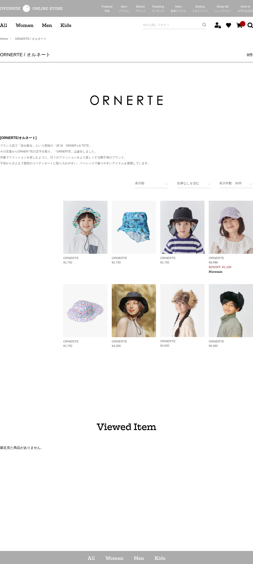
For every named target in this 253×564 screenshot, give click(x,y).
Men (47, 25)
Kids (66, 25)
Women (25, 25)
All (3, 25)
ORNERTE (71, 257)
